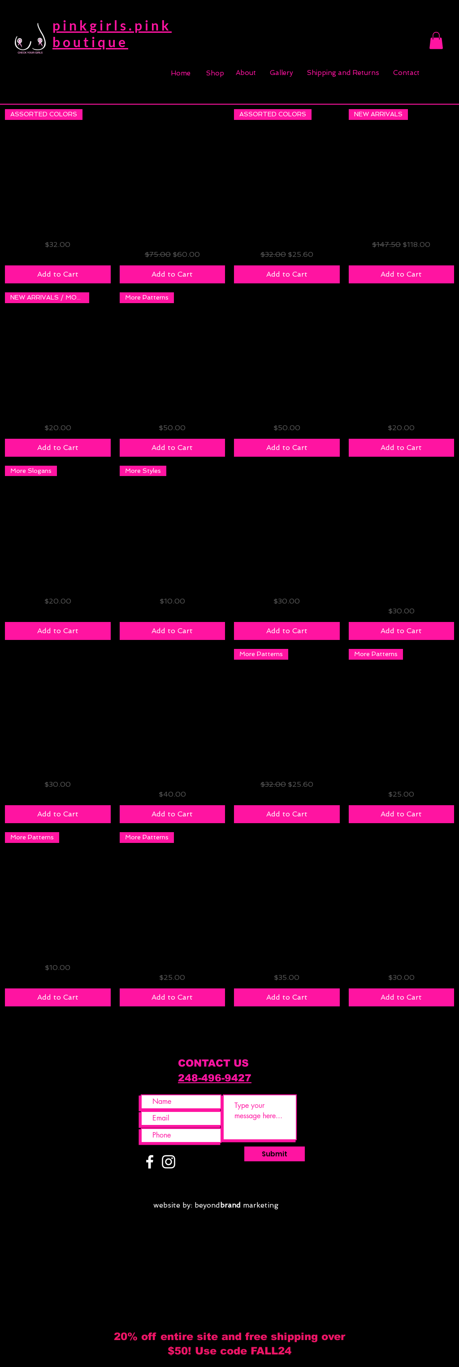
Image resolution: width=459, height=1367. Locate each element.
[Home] (180, 73)
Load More (229, 1031)
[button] (436, 40)
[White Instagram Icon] (169, 1162)
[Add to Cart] (58, 274)
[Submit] (274, 1154)
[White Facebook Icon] (150, 1162)
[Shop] (215, 73)
